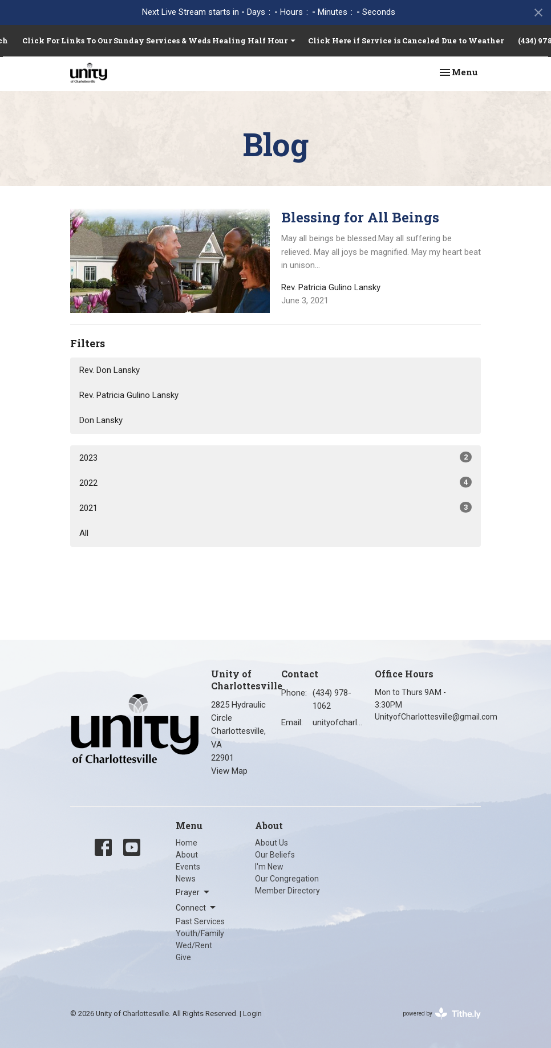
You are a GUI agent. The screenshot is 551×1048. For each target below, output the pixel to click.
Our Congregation (287, 878)
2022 (275, 482)
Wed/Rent (194, 945)
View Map (229, 771)
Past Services (200, 921)
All (83, 533)
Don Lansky (101, 420)
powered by (442, 1013)
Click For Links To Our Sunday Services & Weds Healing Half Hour (159, 40)
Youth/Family (200, 933)
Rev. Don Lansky (109, 370)
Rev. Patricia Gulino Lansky (129, 395)
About (187, 854)
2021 (275, 507)
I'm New (269, 866)
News (186, 878)
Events (188, 866)
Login (252, 1013)
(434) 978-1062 (332, 699)
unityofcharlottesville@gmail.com (338, 722)
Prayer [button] (193, 892)
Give (183, 957)
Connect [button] (196, 907)
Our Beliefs (275, 854)
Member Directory (287, 890)
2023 (275, 457)
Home (186, 842)
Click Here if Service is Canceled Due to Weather (406, 40)
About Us (271, 842)
